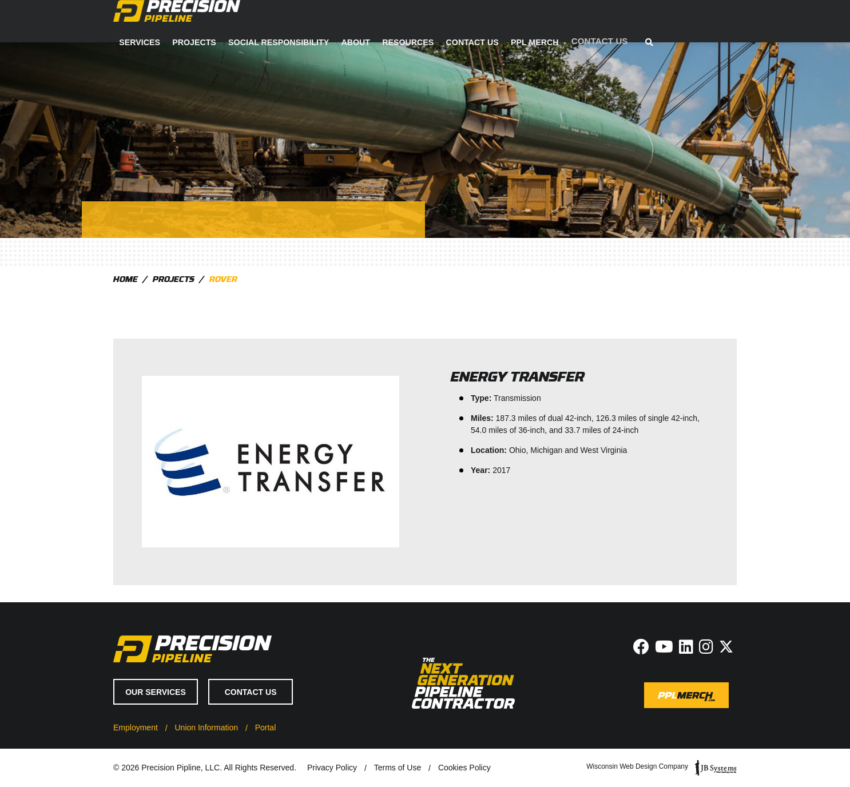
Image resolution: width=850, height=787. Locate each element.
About (513, 21)
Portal (265, 727)
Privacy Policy (332, 767)
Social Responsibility (437, 21)
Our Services (155, 692)
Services (302, 21)
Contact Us (627, 21)
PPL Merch (688, 21)
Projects (355, 21)
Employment (135, 727)
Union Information (206, 727)
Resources (564, 21)
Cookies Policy (464, 767)
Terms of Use (397, 767)
